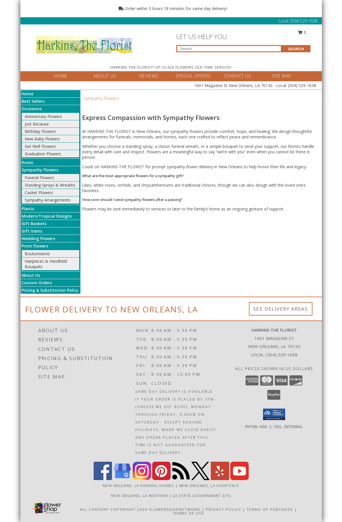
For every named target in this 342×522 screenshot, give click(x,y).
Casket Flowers (39, 192)
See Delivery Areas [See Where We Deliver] (280, 309)
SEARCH (296, 49)
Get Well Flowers (40, 146)
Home (27, 93)
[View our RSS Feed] (181, 478)
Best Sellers (33, 101)
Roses (27, 162)
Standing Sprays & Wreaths (50, 185)
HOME (60, 76)
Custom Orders (37, 282)
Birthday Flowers (40, 131)
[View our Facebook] (103, 478)
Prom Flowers (35, 246)
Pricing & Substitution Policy (50, 290)
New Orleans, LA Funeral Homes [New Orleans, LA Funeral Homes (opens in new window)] (138, 485)
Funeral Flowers (39, 177)
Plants (28, 208)
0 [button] (301, 32)
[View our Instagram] (142, 478)
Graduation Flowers (43, 153)
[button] (274, 414)
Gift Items (32, 231)
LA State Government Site (202, 495)
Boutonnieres (37, 253)
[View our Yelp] (220, 478)
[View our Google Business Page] (122, 478)
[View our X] (200, 478)
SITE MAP (281, 76)
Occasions (32, 108)
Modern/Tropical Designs (47, 216)
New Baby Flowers (42, 139)
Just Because (37, 124)
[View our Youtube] (239, 478)
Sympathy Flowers (40, 170)
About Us (31, 275)
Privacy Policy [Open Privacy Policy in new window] (223, 509)
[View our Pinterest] (161, 478)
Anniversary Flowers (43, 116)
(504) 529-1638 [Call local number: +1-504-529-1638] (281, 354)
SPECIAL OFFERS (193, 76)
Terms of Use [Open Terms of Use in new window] (188, 513)
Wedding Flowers (38, 238)
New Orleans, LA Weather (139, 495)
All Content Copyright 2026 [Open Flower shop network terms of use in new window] (114, 509)
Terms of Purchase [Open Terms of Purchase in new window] (270, 509)
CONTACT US (237, 76)
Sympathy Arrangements (48, 200)
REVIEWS (149, 76)
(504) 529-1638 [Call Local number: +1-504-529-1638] (304, 21)
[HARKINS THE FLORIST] (84, 43)
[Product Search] (229, 48)
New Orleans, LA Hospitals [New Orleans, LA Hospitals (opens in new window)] (209, 485)
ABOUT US (105, 76)
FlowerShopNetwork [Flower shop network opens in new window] (174, 509)
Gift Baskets (34, 223)
